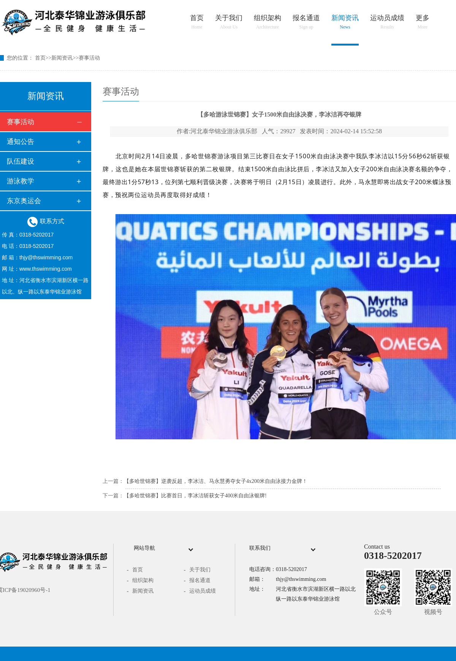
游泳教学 (20, 181)
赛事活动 (89, 58)
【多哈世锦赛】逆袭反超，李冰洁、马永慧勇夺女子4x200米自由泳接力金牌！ (215, 481)
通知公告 (20, 141)
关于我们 (228, 22)
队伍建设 (20, 161)
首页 (197, 22)
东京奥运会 (24, 201)
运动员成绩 (387, 22)
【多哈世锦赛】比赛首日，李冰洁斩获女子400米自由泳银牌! (195, 496)
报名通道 (306, 22)
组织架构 (267, 22)
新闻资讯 (345, 22)
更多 (422, 22)
